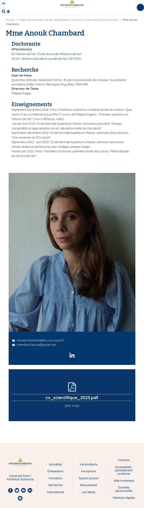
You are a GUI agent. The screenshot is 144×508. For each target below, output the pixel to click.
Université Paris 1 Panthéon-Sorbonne (20, 477)
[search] (3, 11)
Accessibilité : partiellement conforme (124, 470)
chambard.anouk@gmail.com (36, 344)
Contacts (124, 460)
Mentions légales (124, 497)
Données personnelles (123, 489)
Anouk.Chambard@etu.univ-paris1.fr (41, 340)
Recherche (55, 485)
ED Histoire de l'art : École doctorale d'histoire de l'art (47, 54)
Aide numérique (124, 480)
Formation (55, 478)
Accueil (10, 19)
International (55, 492)
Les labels (88, 492)
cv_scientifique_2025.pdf (72, 397)
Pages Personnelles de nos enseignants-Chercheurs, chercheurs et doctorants (68, 19)
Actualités (55, 464)
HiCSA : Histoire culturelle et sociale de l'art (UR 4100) (46, 58)
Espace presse (88, 478)
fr (4, 4)
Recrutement (88, 485)
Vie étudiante (88, 464)
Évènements (55, 471)
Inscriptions (88, 471)
